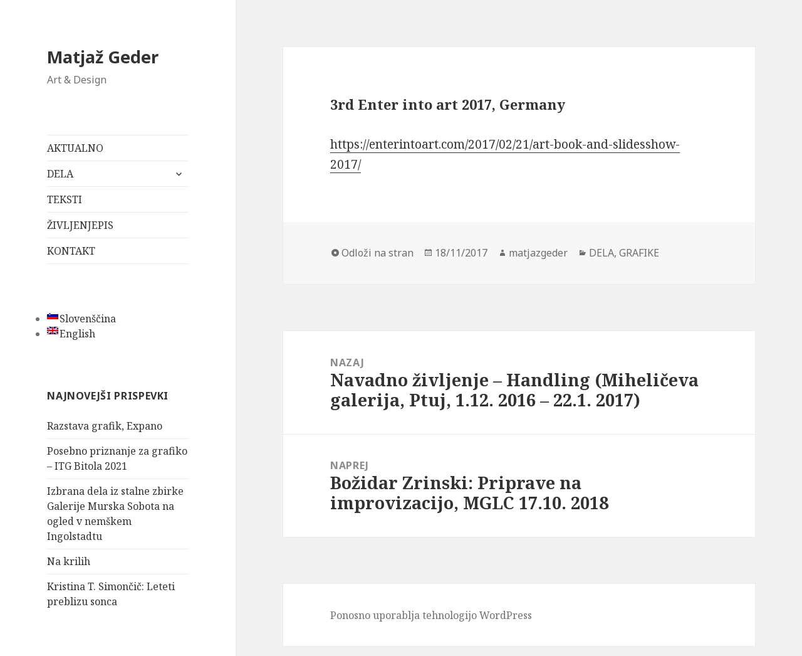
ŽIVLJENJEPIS (80, 225)
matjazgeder (538, 253)
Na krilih (68, 561)
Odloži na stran (377, 253)
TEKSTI (64, 199)
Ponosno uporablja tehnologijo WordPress (431, 615)
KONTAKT (71, 251)
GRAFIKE (639, 253)
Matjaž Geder (103, 56)
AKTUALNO (75, 148)
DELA (60, 174)
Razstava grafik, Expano (104, 426)
